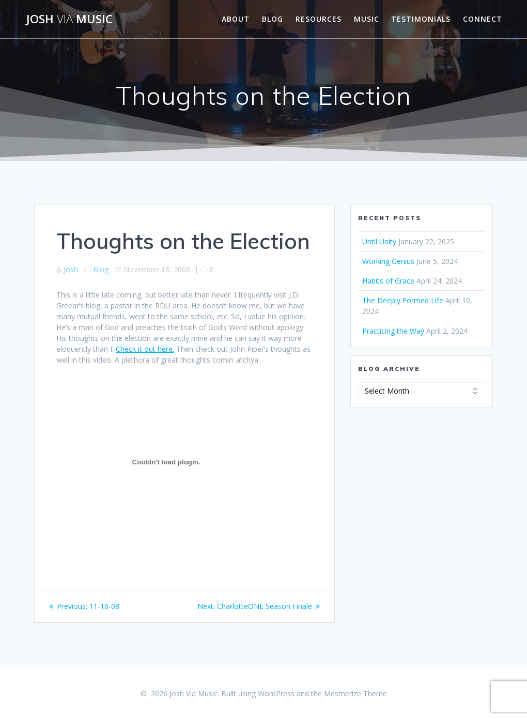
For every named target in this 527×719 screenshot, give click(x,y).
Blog (272, 19)
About (236, 19)
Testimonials (421, 19)
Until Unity (379, 241)
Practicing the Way (393, 331)
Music (366, 19)
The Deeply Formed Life (402, 300)
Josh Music (69, 19)
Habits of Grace (388, 281)
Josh (71, 269)
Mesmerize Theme (355, 693)
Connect (482, 19)
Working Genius (388, 261)
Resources (319, 19)
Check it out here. (145, 349)
